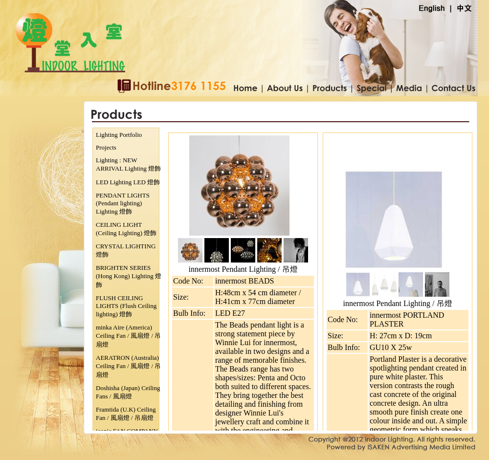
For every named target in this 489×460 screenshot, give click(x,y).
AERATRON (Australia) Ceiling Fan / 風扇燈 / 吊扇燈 (128, 366)
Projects (106, 147)
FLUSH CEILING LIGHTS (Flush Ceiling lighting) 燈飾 (126, 306)
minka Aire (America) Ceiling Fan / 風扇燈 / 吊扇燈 (128, 336)
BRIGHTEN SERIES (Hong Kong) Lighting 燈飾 (128, 276)
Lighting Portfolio (119, 134)
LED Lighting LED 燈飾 (128, 182)
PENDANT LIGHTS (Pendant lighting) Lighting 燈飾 (123, 203)
